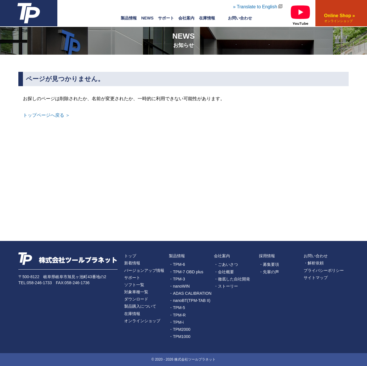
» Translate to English (257, 6)
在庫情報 (207, 18)
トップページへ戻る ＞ (46, 115)
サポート (166, 18)
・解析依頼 (314, 263)
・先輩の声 (269, 272)
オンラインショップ (142, 320)
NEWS (147, 18)
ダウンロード (136, 299)
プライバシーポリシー (324, 270)
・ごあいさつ (226, 264)
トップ (130, 256)
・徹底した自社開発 (232, 279)
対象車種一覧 (136, 292)
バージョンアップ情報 (144, 270)
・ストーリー (226, 286)
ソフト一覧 (134, 284)
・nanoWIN (179, 286)
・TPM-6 (177, 264)
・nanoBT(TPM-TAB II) (189, 300)
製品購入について (140, 306)
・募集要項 (269, 264)
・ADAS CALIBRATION (190, 293)
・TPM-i (176, 322)
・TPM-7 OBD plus (186, 272)
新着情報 (132, 263)
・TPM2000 (179, 329)
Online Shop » (338, 18)
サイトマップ (316, 277)
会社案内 (186, 18)
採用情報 (267, 256)
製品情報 (129, 18)
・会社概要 (224, 272)
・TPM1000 (179, 336)
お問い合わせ (316, 256)
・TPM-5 (177, 307)
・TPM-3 (177, 279)
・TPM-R (177, 315)
